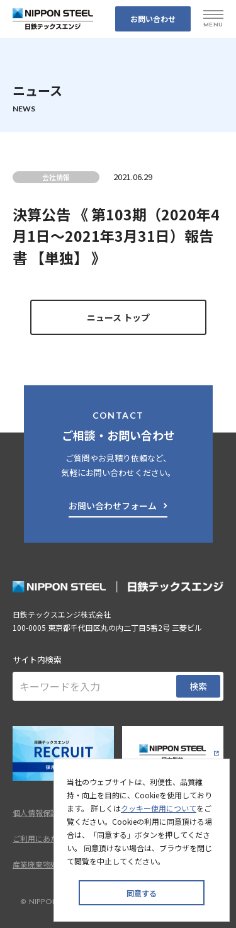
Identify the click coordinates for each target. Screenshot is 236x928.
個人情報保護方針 (43, 812)
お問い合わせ (153, 18)
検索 (198, 686)
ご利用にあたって (42, 838)
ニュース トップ (118, 317)
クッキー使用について (158, 808)
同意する (141, 893)
